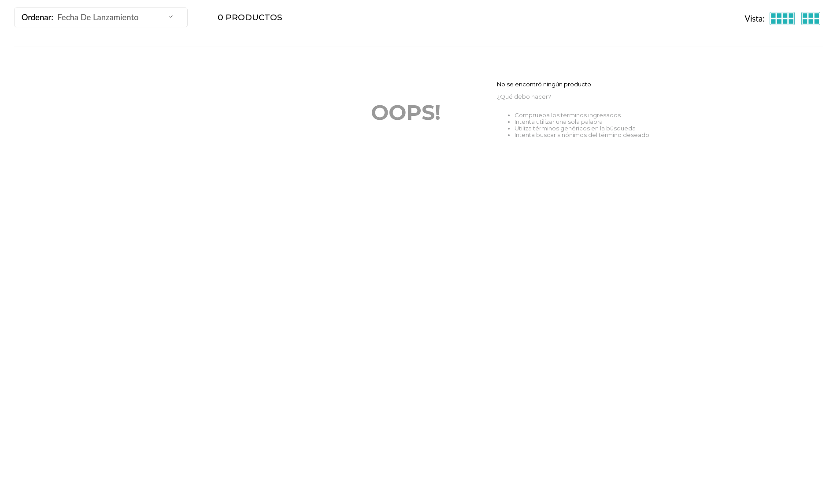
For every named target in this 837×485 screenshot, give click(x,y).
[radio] (782, 18)
